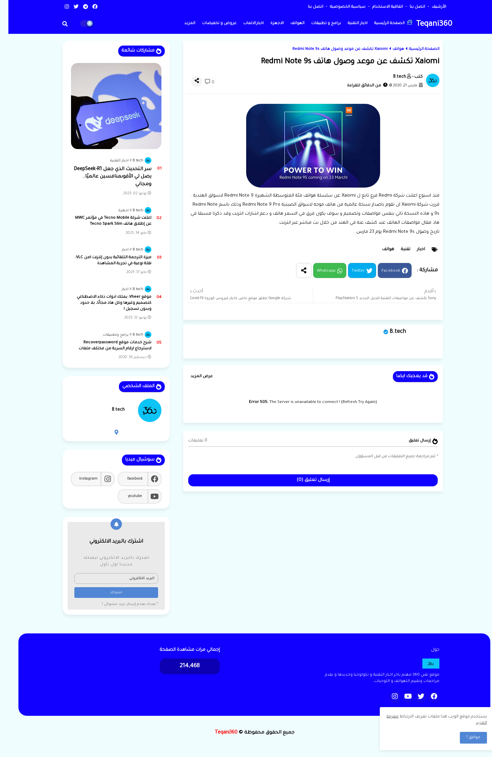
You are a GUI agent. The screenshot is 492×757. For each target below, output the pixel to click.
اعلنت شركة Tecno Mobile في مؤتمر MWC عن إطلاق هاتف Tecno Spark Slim (105, 221)
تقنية (397, 249)
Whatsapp (317, 271)
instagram (80, 479)
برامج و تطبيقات (318, 23)
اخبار (413, 249)
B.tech (389, 332)
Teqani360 (426, 24)
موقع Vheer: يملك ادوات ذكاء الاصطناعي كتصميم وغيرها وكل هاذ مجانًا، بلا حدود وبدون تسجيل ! (105, 303)
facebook (126, 479)
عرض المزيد (193, 376)
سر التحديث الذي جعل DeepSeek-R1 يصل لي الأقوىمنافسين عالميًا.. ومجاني (104, 177)
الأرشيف (430, 7)
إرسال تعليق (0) (304, 480)
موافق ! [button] (465, 737)
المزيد (181, 23)
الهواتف (289, 23)
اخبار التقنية (349, 23)
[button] (56, 23)
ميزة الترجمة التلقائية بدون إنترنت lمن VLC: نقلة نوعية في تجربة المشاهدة (105, 261)
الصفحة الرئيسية (385, 22)
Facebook (382, 271)
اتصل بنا (408, 7)
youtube (127, 496)
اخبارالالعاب (245, 23)
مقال (418, 222)
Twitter (349, 271)
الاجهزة (268, 23)
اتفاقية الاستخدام (379, 7)
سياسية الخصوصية (339, 7)
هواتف (390, 49)
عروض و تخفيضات (211, 23)
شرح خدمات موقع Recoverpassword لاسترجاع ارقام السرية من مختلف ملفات (106, 346)
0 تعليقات (189, 440)
